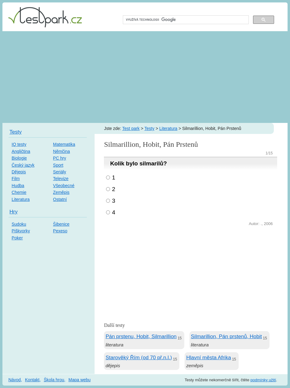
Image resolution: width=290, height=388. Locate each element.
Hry (13, 212)
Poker (17, 237)
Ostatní (60, 199)
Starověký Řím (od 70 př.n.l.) (138, 357)
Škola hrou (54, 379)
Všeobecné (64, 185)
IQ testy (19, 144)
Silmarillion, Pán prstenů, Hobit (226, 336)
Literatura (168, 128)
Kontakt (32, 379)
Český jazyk (23, 165)
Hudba (18, 185)
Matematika (64, 144)
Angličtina (21, 151)
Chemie (19, 192)
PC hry (59, 158)
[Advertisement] (145, 77)
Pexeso (60, 230)
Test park (131, 128)
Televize (61, 178)
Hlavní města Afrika (208, 357)
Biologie (19, 158)
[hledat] (185, 20)
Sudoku (19, 224)
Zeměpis (61, 192)
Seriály (59, 171)
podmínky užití (263, 380)
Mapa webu (79, 379)
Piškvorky (21, 230)
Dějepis (19, 171)
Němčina (61, 151)
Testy (150, 128)
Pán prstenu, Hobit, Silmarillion (140, 336)
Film (16, 178)
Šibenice (61, 224)
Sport (58, 165)
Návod (14, 379)
